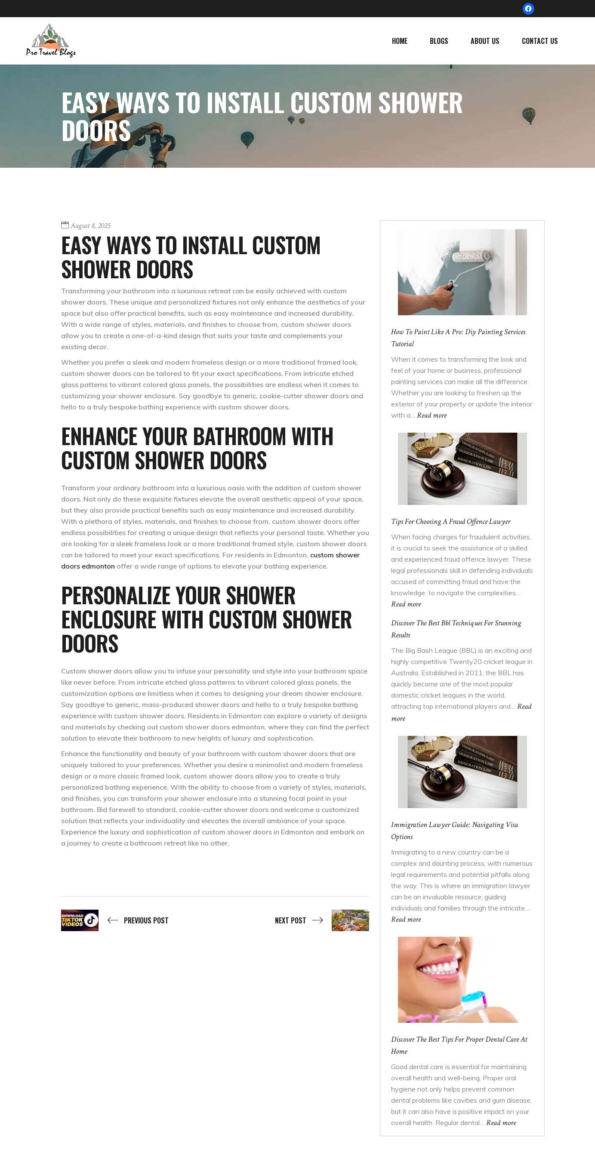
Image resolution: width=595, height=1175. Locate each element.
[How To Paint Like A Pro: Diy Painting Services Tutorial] (462, 272)
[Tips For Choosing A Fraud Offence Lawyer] (462, 468)
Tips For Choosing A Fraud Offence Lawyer (450, 521)
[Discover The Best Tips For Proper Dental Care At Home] (462, 979)
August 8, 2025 (90, 226)
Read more (432, 415)
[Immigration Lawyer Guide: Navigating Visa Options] (462, 772)
